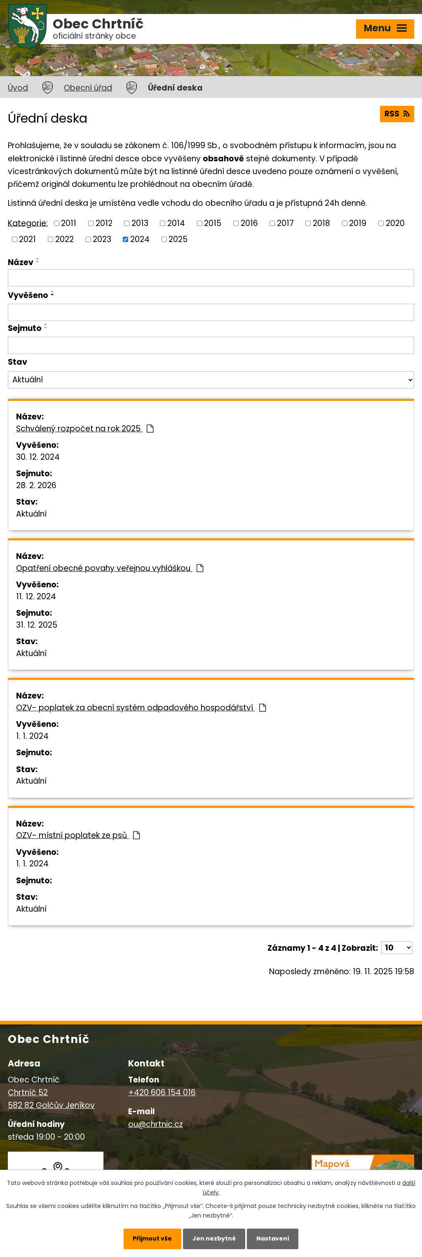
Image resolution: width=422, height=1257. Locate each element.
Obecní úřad (88, 87)
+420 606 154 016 (162, 1092)
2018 (321, 223)
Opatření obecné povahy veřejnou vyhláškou (109, 568)
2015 (212, 223)
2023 (102, 238)
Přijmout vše (152, 1238)
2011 (68, 223)
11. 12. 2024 (36, 596)
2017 (285, 223)
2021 (27, 238)
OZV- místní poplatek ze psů (78, 835)
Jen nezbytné (214, 1238)
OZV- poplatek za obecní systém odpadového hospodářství (141, 707)
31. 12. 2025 (36, 625)
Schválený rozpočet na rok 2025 (84, 428)
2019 (357, 223)
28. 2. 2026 (36, 485)
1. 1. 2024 (32, 736)
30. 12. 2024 (38, 457)
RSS (397, 113)
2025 (178, 238)
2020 (395, 223)
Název (20, 262)
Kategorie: (28, 222)
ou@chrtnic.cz (155, 1124)
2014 (176, 223)
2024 (140, 238)
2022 (64, 238)
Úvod (18, 87)
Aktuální (31, 513)
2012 (104, 223)
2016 (249, 223)
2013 (139, 223)
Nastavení (272, 1238)
